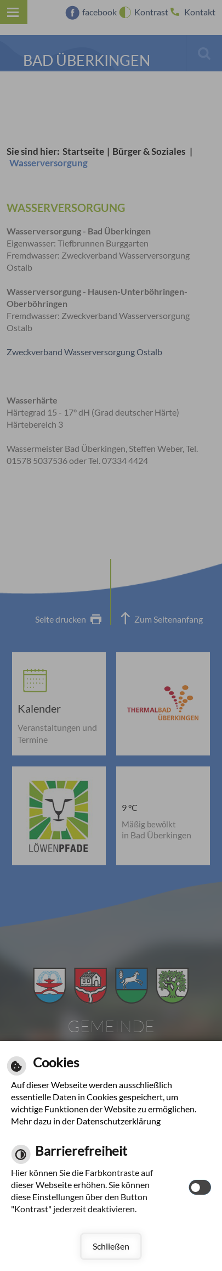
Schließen (111, 1246)
